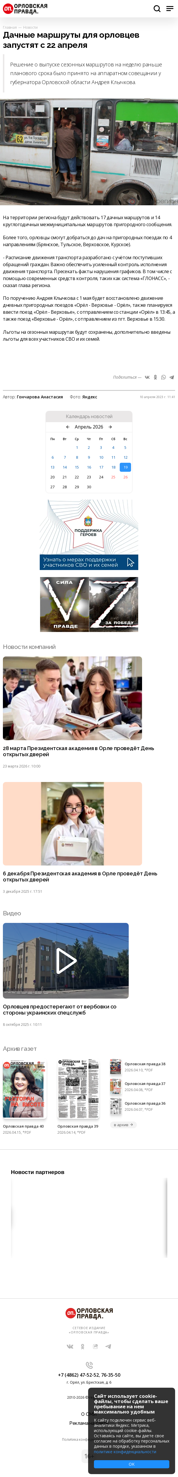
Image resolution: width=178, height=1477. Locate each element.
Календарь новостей (89, 416)
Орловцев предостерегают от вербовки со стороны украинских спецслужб (60, 1010)
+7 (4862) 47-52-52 (78, 1375)
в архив (123, 1124)
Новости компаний (29, 646)
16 (89, 467)
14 (65, 467)
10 (101, 457)
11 (113, 457)
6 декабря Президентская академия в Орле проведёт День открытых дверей (80, 877)
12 (125, 457)
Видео (12, 913)
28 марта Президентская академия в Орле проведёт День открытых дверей (78, 751)
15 (77, 467)
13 (52, 467)
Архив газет (20, 1048)
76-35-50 (110, 1375)
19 (125, 467)
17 (101, 467)
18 (113, 467)
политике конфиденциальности (125, 1451)
